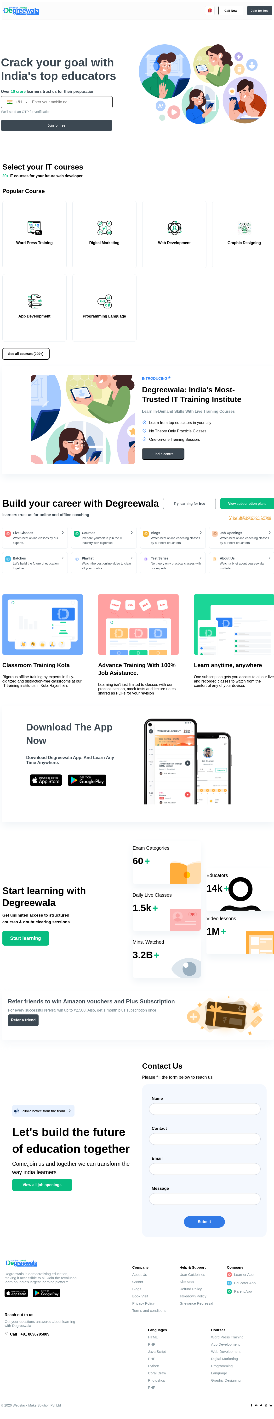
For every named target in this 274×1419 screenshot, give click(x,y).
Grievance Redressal (196, 1303)
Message (160, 1188)
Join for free (56, 125)
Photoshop (156, 1380)
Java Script (157, 1351)
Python (153, 1366)
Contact (159, 1128)
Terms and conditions (149, 1310)
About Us (139, 1274)
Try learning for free (189, 504)
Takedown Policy (193, 1296)
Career (137, 1282)
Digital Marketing (224, 1359)
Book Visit (140, 1296)
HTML (153, 1337)
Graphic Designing (225, 1380)
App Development (225, 1344)
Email (157, 1158)
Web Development (225, 1351)
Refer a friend (23, 1020)
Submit (204, 1222)
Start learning (25, 938)
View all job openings (42, 1185)
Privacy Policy (143, 1303)
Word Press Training (227, 1337)
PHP (151, 1344)
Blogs (136, 1289)
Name (157, 1098)
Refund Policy (191, 1289)
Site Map (187, 1282)
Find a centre (163, 454)
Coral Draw (157, 1373)
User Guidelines (192, 1274)
